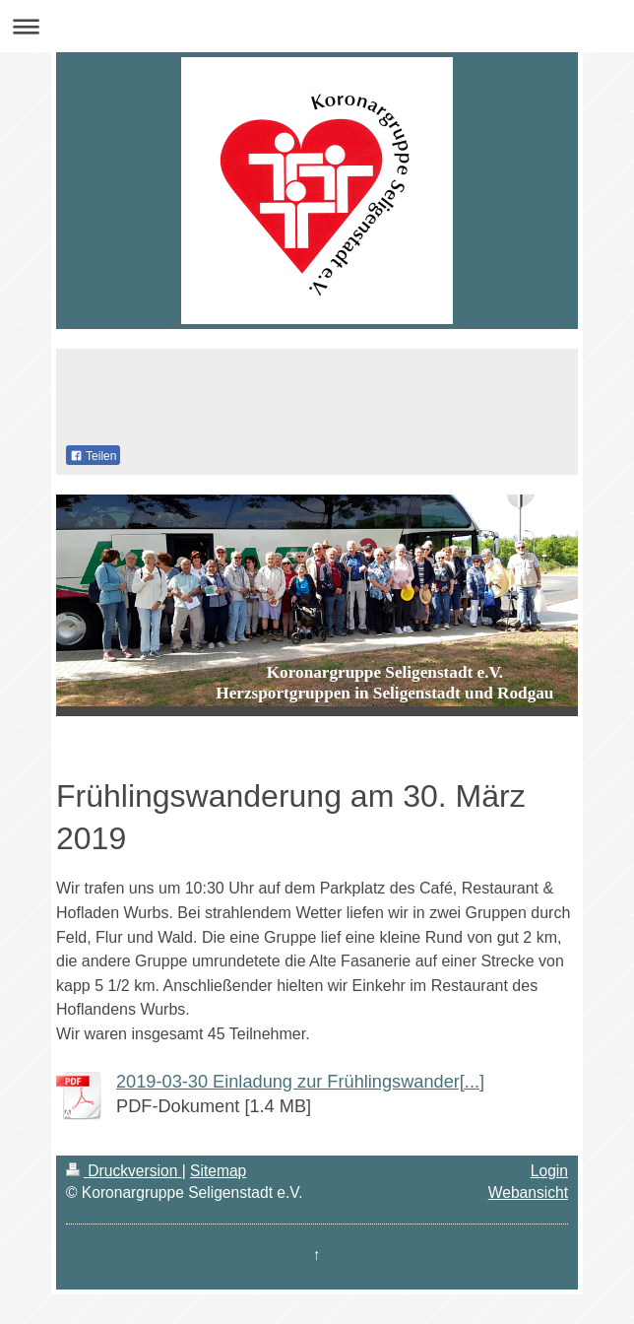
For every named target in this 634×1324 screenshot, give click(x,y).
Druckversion (124, 1170)
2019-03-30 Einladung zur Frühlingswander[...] (300, 1082)
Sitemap (218, 1170)
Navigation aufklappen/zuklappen (317, 26)
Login (549, 1170)
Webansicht (528, 1192)
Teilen (93, 456)
